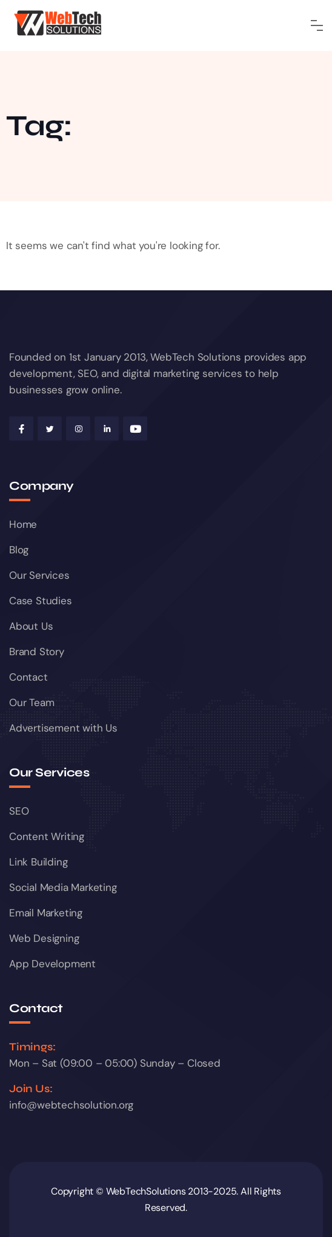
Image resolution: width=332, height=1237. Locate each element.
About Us (31, 626)
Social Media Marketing (63, 887)
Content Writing (46, 836)
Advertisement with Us (63, 728)
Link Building (38, 862)
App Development (52, 963)
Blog (18, 549)
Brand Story (36, 651)
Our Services (39, 575)
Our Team (31, 702)
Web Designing (44, 938)
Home (23, 524)
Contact (28, 677)
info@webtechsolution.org (71, 1105)
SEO (18, 811)
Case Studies (40, 600)
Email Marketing (45, 912)
